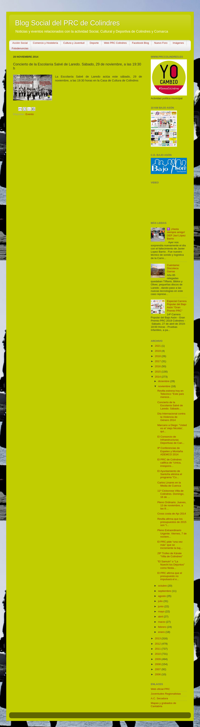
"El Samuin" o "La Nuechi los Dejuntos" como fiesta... (171, 564)
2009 (158, 659)
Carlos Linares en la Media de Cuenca (169, 484)
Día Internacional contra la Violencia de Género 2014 (171, 416)
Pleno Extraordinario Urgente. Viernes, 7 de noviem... (172, 533)
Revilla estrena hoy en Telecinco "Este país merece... (170, 393)
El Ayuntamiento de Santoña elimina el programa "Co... (169, 474)
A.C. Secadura (159, 698)
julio (160, 601)
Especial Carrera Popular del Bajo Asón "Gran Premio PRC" (177, 306)
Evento (30, 114)
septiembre (165, 590)
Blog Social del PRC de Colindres (67, 23)
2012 (158, 643)
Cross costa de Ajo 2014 (171, 513)
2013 (158, 638)
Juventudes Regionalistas (166, 693)
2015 (158, 371)
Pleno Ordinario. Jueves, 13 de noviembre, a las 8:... (171, 505)
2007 (158, 669)
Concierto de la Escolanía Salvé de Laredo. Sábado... (170, 405)
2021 (158, 345)
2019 (158, 350)
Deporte (94, 42)
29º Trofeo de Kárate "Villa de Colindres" (170, 555)
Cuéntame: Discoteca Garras (173, 268)
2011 (158, 648)
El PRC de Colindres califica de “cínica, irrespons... (169, 462)
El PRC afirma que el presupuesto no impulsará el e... (169, 576)
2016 (158, 366)
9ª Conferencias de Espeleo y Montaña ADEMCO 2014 (170, 451)
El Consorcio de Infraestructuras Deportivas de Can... (170, 439)
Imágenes (178, 42)
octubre (163, 585)
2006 (158, 674)
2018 (158, 356)
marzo (162, 621)
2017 (158, 361)
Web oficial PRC (160, 689)
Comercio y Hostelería (45, 42)
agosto (162, 596)
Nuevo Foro (160, 42)
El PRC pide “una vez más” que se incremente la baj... (170, 544)
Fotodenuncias (20, 48)
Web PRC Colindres (115, 42)
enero (161, 632)
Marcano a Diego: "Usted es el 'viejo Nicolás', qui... (172, 428)
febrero (162, 626)
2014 (158, 376)
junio (161, 606)
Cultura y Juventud (73, 42)
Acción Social (20, 42)
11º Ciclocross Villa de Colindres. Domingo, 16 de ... (170, 493)
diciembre (164, 381)
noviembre (164, 386)
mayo (161, 611)
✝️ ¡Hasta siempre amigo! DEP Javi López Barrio (176, 234)
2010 (158, 653)
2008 (158, 664)
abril (161, 616)
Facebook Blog (140, 42)
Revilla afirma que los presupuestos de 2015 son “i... (172, 522)
